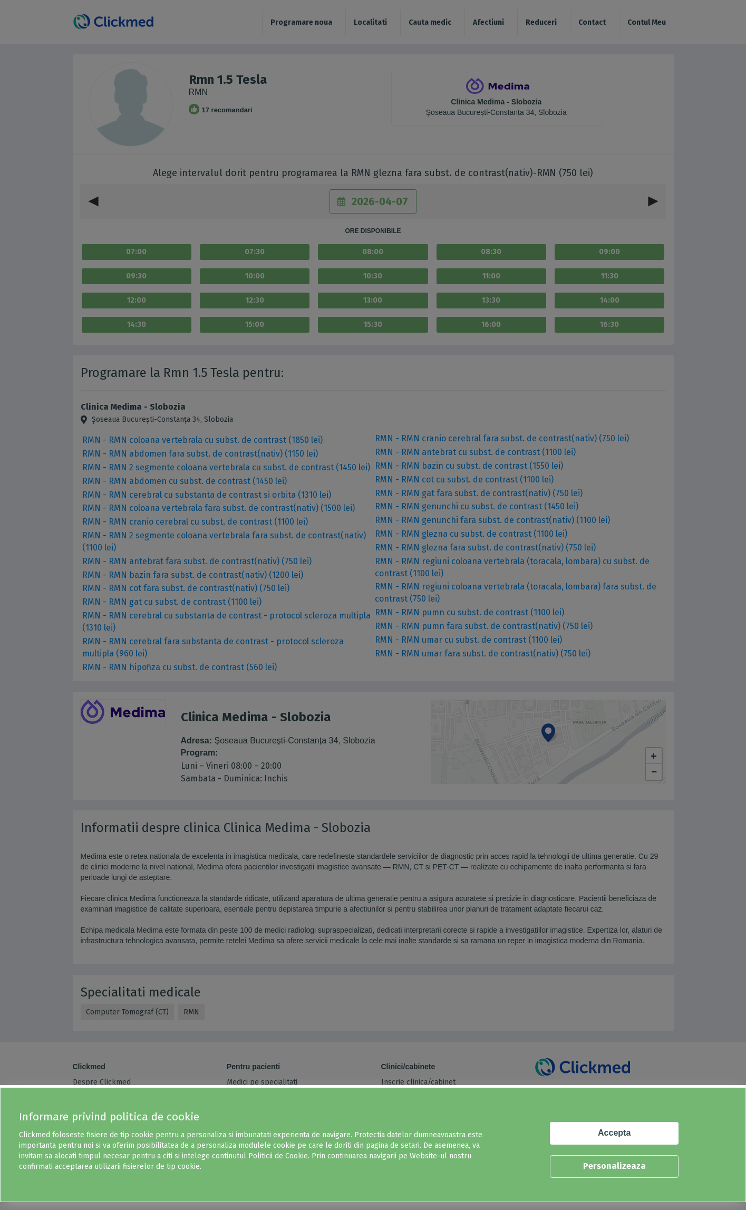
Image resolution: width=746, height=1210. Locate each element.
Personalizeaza (614, 1166)
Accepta (614, 1132)
